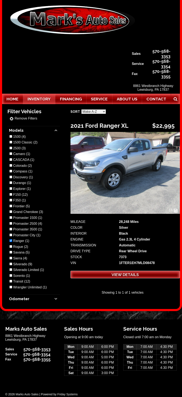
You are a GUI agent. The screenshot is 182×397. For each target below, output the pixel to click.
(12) (20, 194)
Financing (71, 99)
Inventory (39, 99)
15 (173, 210)
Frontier (19, 206)
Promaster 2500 (25, 223)
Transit (18, 281)
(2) (25, 142)
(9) (22, 264)
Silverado (20, 264)
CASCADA (21, 160)
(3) (19, 148)
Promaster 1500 (25, 218)
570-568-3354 (161, 64)
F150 (17, 194)
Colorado (20, 165)
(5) (21, 206)
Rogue (18, 246)
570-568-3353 (161, 54)
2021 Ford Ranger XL (99, 125)
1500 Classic (22, 142)
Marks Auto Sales (27, 394)
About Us (127, 99)
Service (99, 99)
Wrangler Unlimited (27, 287)
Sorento (19, 275)
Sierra (17, 258)
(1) (21, 154)
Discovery (20, 177)
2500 (17, 148)
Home (12, 99)
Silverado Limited (26, 270)
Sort (75, 112)
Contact (156, 99)
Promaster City (24, 235)
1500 (17, 136)
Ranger (18, 241)
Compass (20, 171)
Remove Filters (23, 118)
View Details (125, 274)
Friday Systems (67, 394)
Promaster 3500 (25, 229)
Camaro (19, 154)
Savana (18, 252)
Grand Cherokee (25, 212)
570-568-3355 (161, 74)
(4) (19, 136)
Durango (19, 183)
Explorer (19, 189)
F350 (17, 200)
